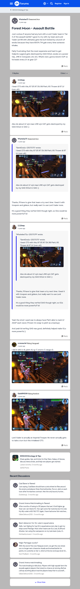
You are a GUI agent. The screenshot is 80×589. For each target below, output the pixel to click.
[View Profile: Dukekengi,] (15, 485)
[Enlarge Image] (40, 104)
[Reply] (64, 66)
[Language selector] (45, 3)
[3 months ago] (32, 494)
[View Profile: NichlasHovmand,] (15, 524)
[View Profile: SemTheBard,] (15, 544)
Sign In (66, 3)
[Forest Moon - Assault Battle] (21, 83)
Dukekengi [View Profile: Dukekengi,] (23, 495)
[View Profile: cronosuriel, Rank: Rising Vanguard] (14, 344)
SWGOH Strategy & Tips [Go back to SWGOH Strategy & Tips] (19, 10)
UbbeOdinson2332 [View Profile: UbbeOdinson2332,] (25, 514)
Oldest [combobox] (64, 73)
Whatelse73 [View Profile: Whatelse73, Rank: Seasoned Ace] (23, 19)
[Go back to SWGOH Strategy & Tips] (44, 456)
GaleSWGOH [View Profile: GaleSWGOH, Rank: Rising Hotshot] (23, 394)
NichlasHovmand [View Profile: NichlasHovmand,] (25, 534)
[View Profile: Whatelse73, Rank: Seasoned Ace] (15, 21)
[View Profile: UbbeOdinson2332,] (15, 505)
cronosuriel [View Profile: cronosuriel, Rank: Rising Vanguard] (22, 343)
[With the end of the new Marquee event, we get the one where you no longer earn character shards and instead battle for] (43, 548)
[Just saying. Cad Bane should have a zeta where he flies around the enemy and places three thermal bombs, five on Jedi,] (43, 489)
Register (58, 3)
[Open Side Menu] (11, 3)
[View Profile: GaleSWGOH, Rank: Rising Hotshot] (14, 395)
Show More (40, 582)
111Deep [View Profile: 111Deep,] (21, 80)
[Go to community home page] (22, 3)
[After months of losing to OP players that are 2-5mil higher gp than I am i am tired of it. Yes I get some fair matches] (43, 509)
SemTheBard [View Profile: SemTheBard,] (23, 554)
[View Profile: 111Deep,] (14, 81)
